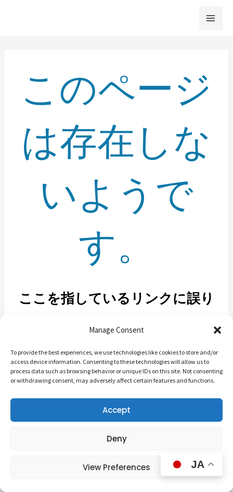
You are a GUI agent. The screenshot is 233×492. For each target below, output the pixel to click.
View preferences (116, 467)
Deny (117, 438)
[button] (217, 330)
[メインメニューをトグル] (211, 18)
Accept (116, 410)
